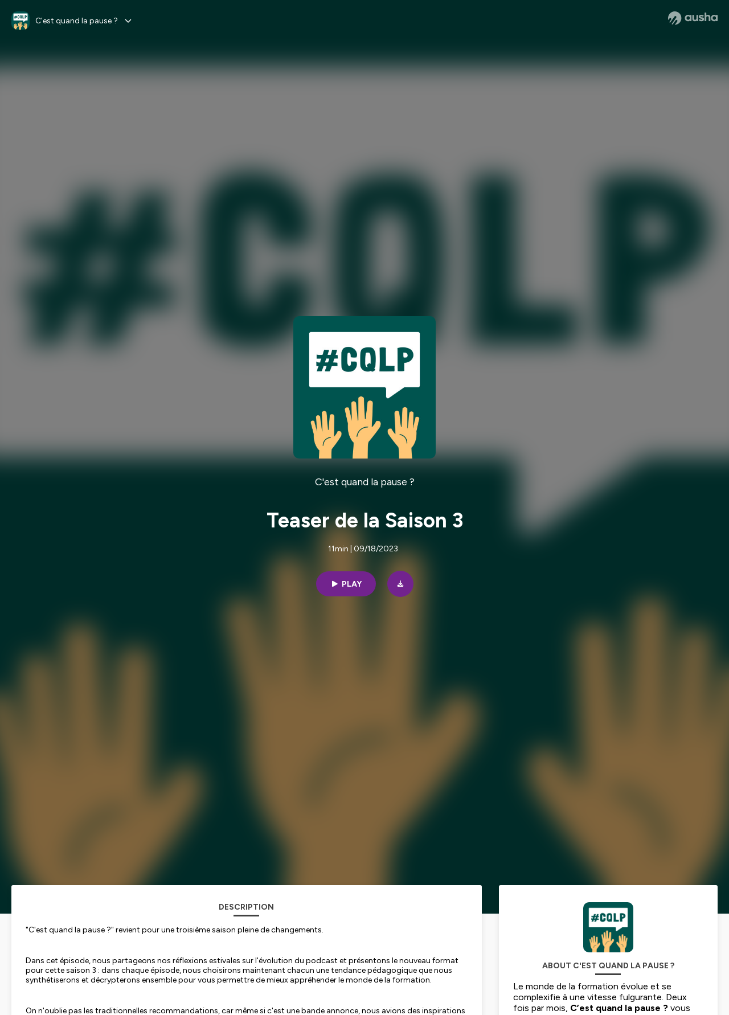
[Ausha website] (693, 18)
